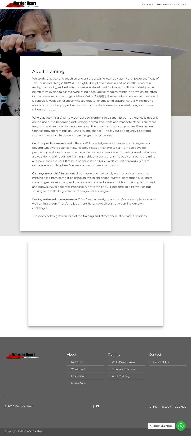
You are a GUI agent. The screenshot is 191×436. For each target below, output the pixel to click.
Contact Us (161, 362)
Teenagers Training (123, 369)
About (148, 4)
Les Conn (77, 376)
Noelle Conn (78, 383)
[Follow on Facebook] (93, 406)
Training (164, 4)
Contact (180, 4)
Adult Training (120, 376)
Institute (77, 362)
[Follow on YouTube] (97, 406)
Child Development (124, 362)
